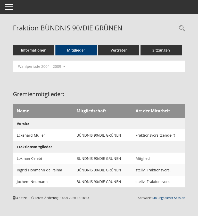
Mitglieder (76, 50)
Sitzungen (161, 50)
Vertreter (119, 50)
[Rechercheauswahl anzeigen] (180, 28)
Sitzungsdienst (168, 198)
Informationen (33, 50)
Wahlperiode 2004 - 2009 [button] (41, 66)
